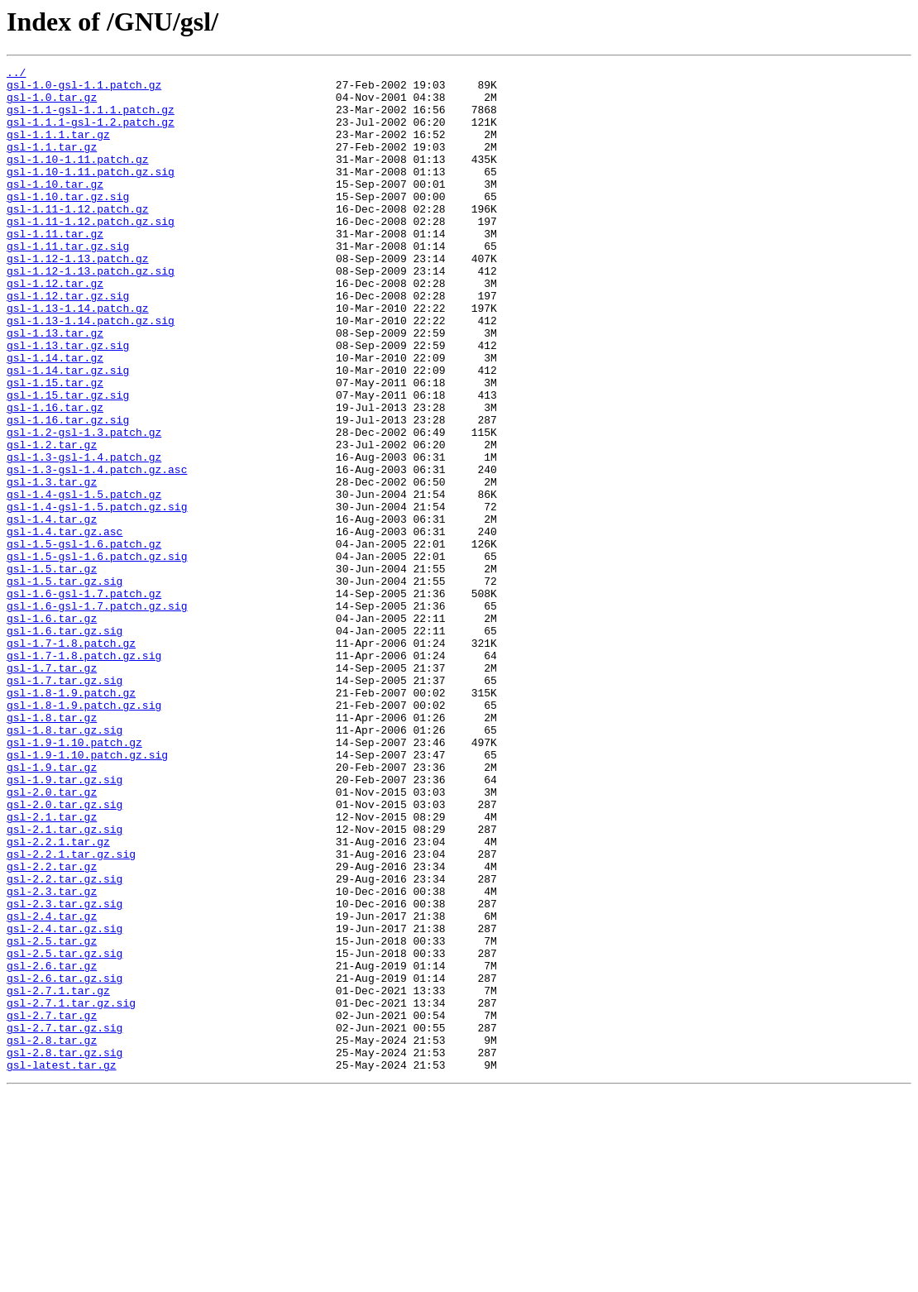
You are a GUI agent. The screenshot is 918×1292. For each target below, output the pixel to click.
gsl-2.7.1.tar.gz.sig (71, 1191)
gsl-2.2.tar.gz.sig (64, 1042)
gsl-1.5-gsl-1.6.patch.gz (84, 640)
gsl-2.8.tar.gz (52, 1235)
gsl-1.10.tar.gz (55, 208)
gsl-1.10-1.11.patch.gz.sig (91, 193)
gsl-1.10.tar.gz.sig (68, 223)
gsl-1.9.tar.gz (52, 908)
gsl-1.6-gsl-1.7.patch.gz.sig (97, 714)
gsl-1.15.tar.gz (55, 446)
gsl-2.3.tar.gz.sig (64, 1072)
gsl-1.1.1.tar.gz (58, 148)
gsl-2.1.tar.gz (52, 967)
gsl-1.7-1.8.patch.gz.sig (84, 774)
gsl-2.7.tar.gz (52, 1206)
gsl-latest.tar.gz (62, 1265)
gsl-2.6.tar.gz (52, 1146)
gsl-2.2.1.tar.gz (58, 997)
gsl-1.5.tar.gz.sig (64, 684)
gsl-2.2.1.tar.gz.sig (71, 1012)
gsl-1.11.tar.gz (55, 268)
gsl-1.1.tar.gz (52, 163)
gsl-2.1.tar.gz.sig (64, 982)
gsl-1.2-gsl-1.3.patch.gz (84, 506)
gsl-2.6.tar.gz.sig (64, 1161)
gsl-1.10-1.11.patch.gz (78, 178)
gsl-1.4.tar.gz (52, 610)
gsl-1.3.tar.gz (52, 565)
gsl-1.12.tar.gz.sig (68, 342)
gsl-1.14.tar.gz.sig (68, 431)
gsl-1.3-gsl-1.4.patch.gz (84, 536)
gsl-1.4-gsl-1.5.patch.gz (84, 580)
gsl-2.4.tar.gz (52, 1086)
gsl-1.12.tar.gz (55, 327)
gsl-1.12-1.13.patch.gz (78, 297)
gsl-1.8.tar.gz (52, 848)
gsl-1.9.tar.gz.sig (64, 923)
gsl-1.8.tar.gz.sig (64, 863)
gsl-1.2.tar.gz (52, 521)
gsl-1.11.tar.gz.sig (68, 282)
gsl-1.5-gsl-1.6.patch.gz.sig (97, 655)
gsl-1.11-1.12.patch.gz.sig (91, 253)
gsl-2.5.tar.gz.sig (64, 1131)
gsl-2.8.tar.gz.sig (64, 1250)
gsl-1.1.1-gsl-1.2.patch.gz (91, 134)
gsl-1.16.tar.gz (55, 476)
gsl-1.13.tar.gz (55, 387)
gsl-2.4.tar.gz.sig (64, 1101)
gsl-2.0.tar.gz (52, 938)
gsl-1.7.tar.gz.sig (64, 804)
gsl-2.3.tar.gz (52, 1057)
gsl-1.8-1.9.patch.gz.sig (84, 833)
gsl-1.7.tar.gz (52, 789)
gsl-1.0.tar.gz (52, 104)
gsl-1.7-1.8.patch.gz (71, 759)
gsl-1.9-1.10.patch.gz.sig (87, 893)
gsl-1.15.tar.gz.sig (68, 461)
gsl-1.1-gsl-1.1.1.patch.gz (91, 119)
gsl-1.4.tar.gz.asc (64, 625)
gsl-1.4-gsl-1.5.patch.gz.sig (97, 595)
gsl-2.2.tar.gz (52, 1027)
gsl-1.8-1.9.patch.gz (71, 818)
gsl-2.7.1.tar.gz (58, 1176)
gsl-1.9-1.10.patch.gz (74, 878)
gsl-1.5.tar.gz (52, 670)
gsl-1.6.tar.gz (52, 729)
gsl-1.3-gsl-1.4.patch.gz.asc (97, 550)
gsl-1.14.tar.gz (55, 416)
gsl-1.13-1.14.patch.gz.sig (91, 372)
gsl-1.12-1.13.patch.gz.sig (91, 312)
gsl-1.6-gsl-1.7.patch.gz (84, 699)
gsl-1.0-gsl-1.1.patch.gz (84, 89)
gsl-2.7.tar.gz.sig (64, 1220)
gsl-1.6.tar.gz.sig (64, 744)
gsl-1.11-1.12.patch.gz (78, 238)
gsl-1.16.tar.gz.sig (68, 491)
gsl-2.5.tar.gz (52, 1116)
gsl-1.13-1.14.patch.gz (78, 357)
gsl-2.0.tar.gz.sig (64, 952)
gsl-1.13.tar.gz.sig (68, 402)
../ (16, 74)
